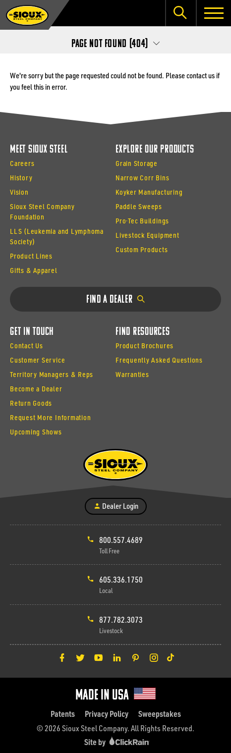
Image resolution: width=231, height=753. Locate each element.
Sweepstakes (159, 713)
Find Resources (143, 332)
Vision (19, 192)
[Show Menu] (213, 13)
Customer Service (37, 360)
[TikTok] (170, 657)
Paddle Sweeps (139, 206)
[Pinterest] (135, 657)
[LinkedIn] (117, 657)
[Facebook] (62, 657)
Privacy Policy (106, 713)
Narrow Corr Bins (142, 177)
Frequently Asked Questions (159, 360)
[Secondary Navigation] (115, 41)
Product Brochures (144, 345)
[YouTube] (99, 657)
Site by (118, 742)
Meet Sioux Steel (38, 150)
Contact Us (26, 345)
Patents (63, 713)
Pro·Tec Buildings (142, 220)
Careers (22, 163)
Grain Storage (137, 163)
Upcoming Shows (36, 431)
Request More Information (50, 417)
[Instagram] (154, 657)
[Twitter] (80, 657)
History (21, 177)
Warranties (132, 374)
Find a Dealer (115, 300)
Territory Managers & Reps (51, 374)
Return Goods (31, 403)
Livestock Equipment (147, 235)
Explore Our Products (155, 150)
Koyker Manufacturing (149, 192)
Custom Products (142, 249)
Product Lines (31, 256)
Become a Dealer (36, 388)
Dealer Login (115, 506)
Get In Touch (32, 332)
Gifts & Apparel (34, 270)
